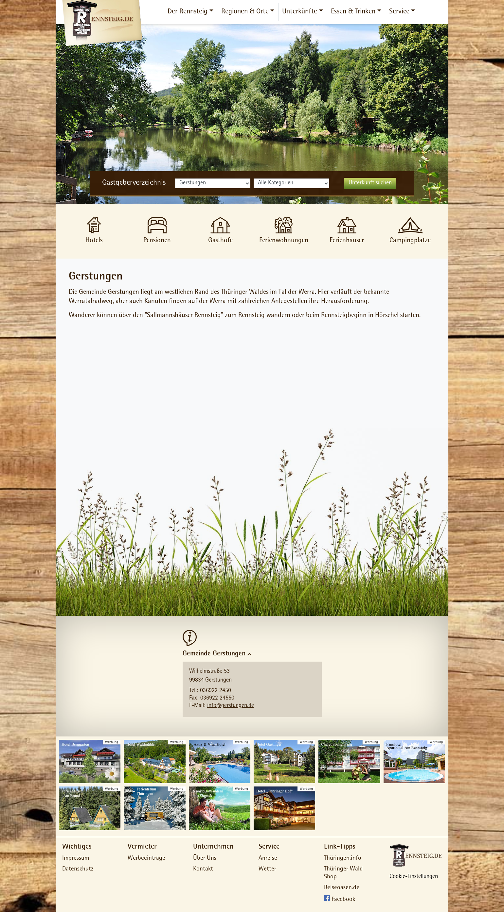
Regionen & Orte (245, 12)
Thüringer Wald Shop (343, 873)
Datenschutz (78, 869)
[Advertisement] (252, 377)
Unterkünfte (299, 12)
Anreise (268, 858)
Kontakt (203, 869)
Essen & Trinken (353, 12)
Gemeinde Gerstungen (214, 653)
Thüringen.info (342, 858)
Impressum (75, 858)
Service (399, 12)
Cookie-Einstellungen (413, 877)
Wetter (267, 869)
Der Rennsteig (187, 12)
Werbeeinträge (146, 858)
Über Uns (204, 858)
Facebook (343, 900)
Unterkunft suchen (370, 183)
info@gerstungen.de (230, 706)
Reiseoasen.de (341, 888)
